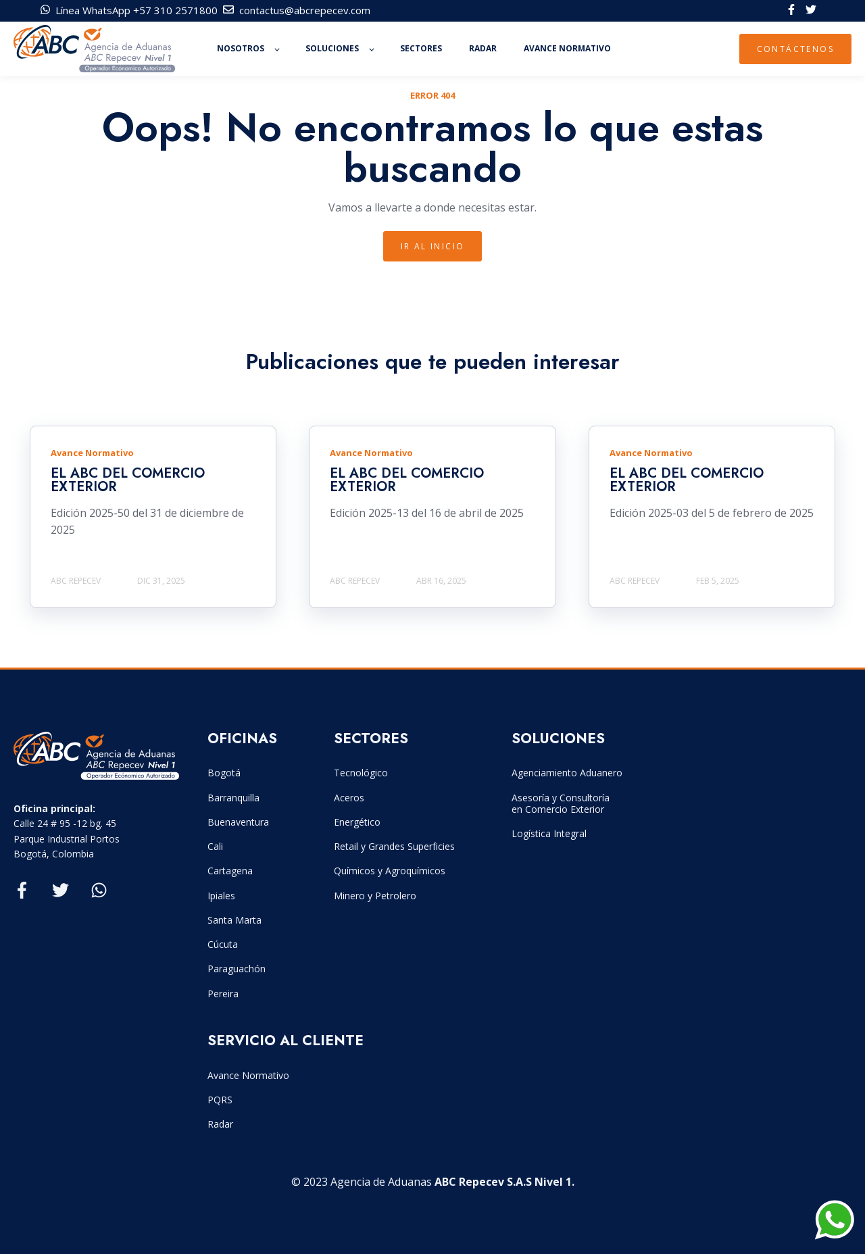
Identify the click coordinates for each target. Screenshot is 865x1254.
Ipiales (221, 895)
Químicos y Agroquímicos (389, 870)
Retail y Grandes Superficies (394, 846)
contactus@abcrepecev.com (304, 10)
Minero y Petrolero (375, 895)
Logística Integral (549, 833)
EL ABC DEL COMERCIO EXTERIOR (128, 480)
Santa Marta (234, 920)
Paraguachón (236, 968)
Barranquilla (233, 797)
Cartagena (230, 870)
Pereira (223, 993)
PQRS (219, 1099)
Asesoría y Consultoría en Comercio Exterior (561, 803)
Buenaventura (238, 822)
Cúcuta (222, 944)
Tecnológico (361, 772)
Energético (357, 822)
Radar (220, 1124)
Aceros (349, 797)
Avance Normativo (248, 1075)
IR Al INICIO (433, 246)
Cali (215, 846)
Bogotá (224, 772)
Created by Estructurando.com (433, 1218)
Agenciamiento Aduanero (567, 772)
